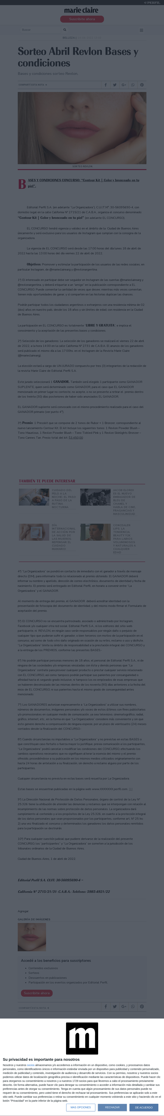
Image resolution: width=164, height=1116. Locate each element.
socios (31, 1065)
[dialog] (82, 1067)
